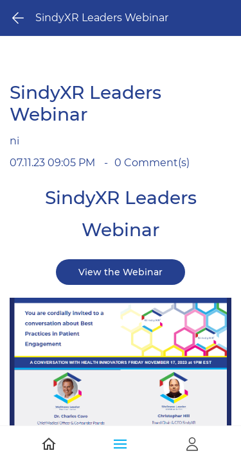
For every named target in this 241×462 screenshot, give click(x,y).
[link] (120, 306)
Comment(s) (152, 163)
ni (14, 141)
